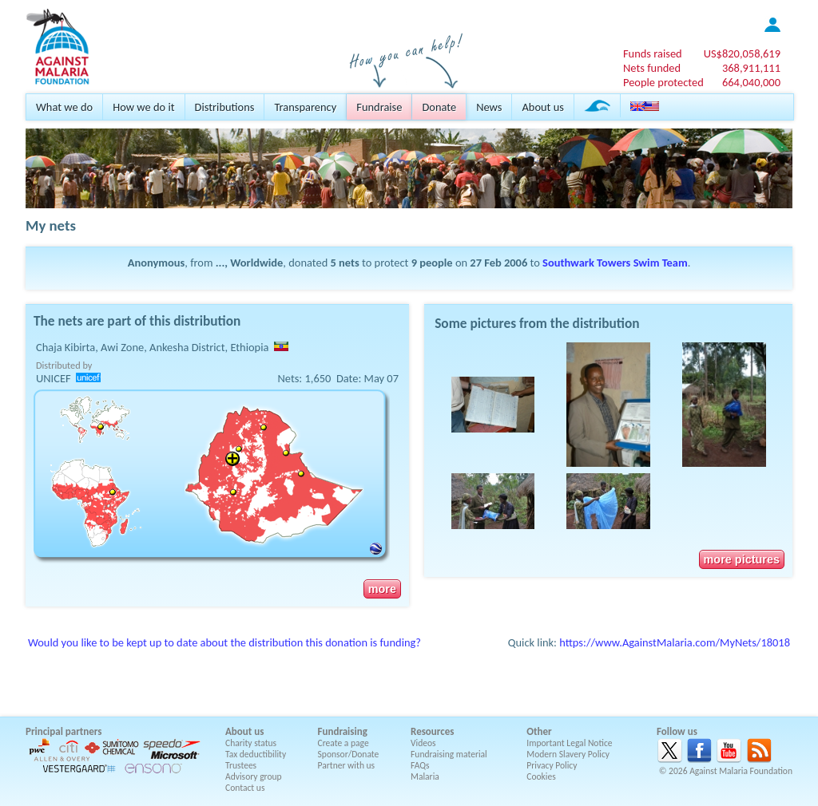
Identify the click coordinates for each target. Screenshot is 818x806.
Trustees (240, 765)
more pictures (742, 559)
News (489, 107)
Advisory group (253, 776)
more (382, 589)
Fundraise (379, 107)
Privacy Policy (551, 765)
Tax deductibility (255, 754)
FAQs (420, 765)
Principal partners (63, 731)
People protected (663, 82)
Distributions (225, 107)
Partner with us (346, 765)
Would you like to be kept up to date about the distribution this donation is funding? (224, 642)
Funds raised (652, 53)
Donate (439, 107)
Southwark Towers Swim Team (615, 262)
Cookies (541, 776)
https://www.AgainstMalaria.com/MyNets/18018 (674, 642)
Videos (423, 743)
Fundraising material (449, 754)
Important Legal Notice (569, 743)
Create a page (343, 743)
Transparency (305, 107)
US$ (742, 53)
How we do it (143, 107)
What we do (64, 107)
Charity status (250, 743)
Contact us (244, 787)
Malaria (425, 776)
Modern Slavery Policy (568, 754)
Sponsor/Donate (348, 754)
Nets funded (652, 68)
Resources (432, 731)
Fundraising (342, 731)
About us (542, 107)
